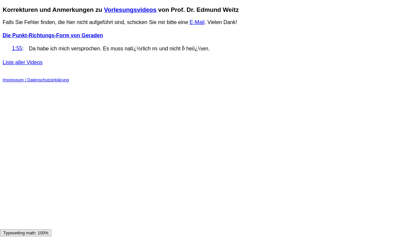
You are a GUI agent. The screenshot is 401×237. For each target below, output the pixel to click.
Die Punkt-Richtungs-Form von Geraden (53, 35)
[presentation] (155, 48)
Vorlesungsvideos (130, 9)
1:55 (17, 48)
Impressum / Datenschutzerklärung (36, 79)
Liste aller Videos (23, 62)
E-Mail (196, 22)
